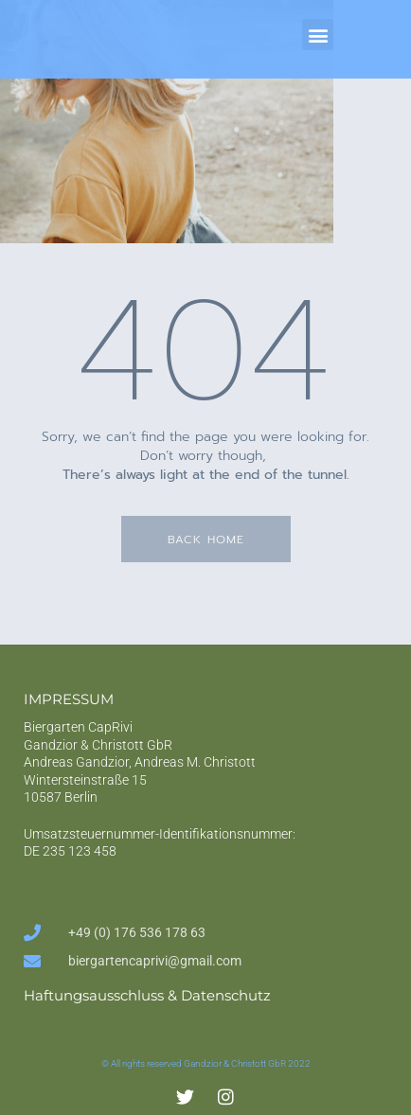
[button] (317, 34)
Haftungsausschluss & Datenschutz (147, 995)
